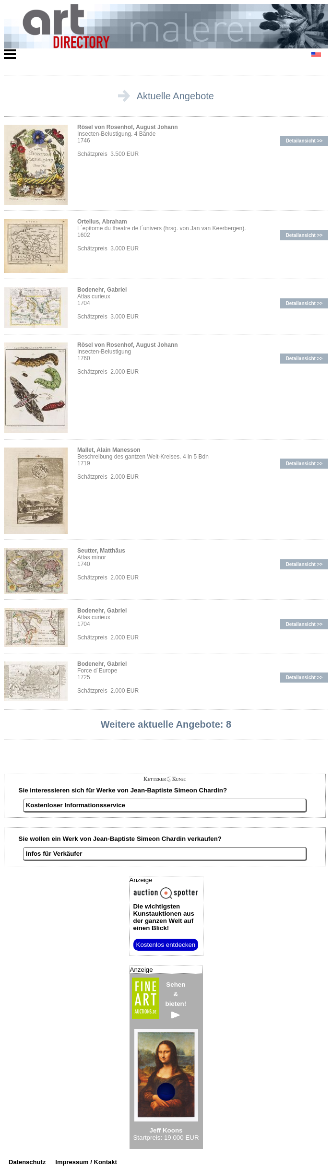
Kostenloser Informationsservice (75, 805)
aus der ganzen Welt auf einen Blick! (163, 917)
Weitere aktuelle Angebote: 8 (166, 724)
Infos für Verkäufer (54, 853)
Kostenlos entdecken (166, 944)
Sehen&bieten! (176, 1000)
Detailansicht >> (304, 140)
